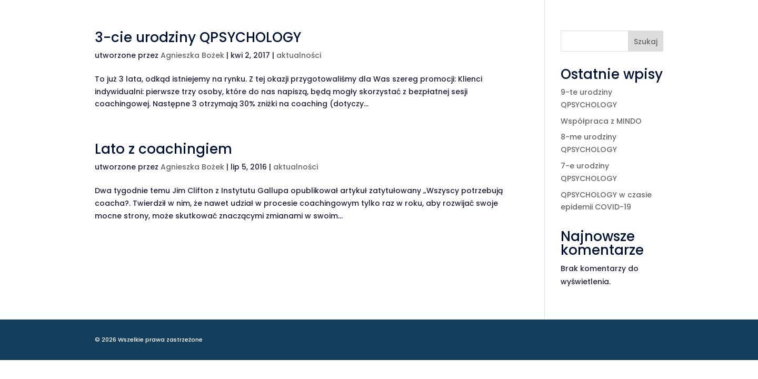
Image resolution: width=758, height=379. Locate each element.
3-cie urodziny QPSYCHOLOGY (198, 37)
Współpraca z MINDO (601, 121)
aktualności (298, 55)
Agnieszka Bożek (192, 55)
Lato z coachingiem (163, 148)
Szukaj (645, 41)
